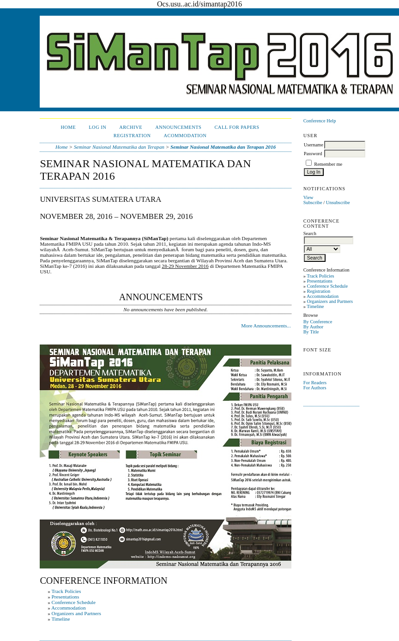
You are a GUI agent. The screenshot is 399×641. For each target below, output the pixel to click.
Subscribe (312, 202)
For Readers (315, 382)
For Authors (314, 387)
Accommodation (323, 296)
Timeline (315, 306)
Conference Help (319, 120)
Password (313, 153)
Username (313, 144)
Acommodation (184, 135)
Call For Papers (236, 127)
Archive (130, 127)
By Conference (317, 321)
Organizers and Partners (330, 301)
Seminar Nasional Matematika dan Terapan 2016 (223, 147)
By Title (311, 331)
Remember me (328, 164)
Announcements (178, 127)
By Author (313, 326)
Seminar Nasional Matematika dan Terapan (119, 147)
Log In (97, 127)
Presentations (319, 281)
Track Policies (320, 275)
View (308, 197)
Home (68, 127)
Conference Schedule (327, 286)
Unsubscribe (338, 202)
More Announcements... (266, 325)
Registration (318, 291)
